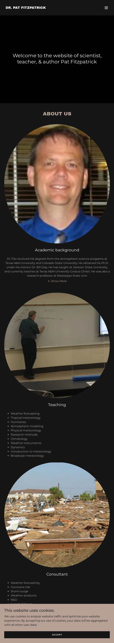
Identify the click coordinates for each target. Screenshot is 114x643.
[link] (26, 7)
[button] (106, 7)
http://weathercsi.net (39, 608)
